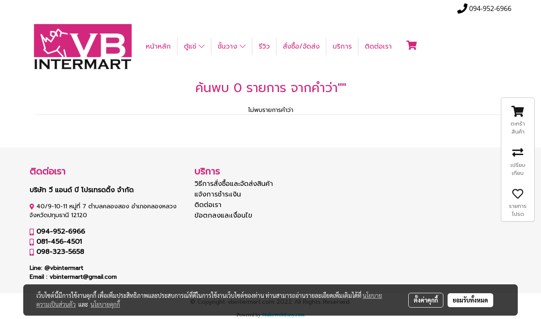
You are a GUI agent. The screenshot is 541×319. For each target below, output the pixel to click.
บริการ (342, 46)
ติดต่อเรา (378, 46)
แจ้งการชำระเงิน (217, 194)
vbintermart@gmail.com (83, 277)
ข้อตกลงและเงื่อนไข (223, 215)
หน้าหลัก (158, 46)
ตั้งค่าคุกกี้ (426, 300)
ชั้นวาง (232, 46)
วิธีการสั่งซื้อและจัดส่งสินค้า (233, 184)
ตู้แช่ (194, 46)
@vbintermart (63, 268)
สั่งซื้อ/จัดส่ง (301, 46)
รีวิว (264, 46)
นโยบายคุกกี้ (105, 304)
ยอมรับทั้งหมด (470, 300)
